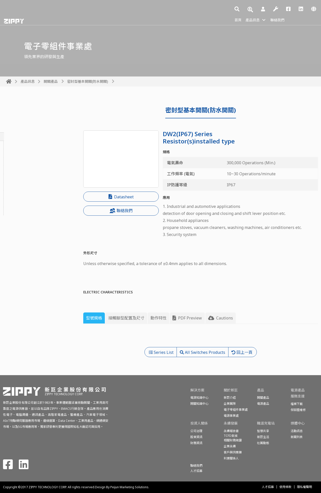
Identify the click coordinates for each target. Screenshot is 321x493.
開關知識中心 (199, 403)
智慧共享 (263, 431)
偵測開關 (14, 211)
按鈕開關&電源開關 (23, 161)
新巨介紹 (230, 397)
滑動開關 (14, 178)
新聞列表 (297, 437)
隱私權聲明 (304, 487)
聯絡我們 (282, 19)
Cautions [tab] (220, 318)
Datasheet (121, 197)
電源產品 (263, 403)
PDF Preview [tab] (187, 318)
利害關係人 (231, 458)
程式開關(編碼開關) (23, 203)
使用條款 (285, 487)
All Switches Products (33, 122)
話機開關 (14, 194)
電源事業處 (231, 416)
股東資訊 (196, 437)
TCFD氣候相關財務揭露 (233, 438)
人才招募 (268, 487)
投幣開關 (14, 170)
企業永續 (230, 446)
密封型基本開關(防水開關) (87, 81)
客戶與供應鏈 (233, 452)
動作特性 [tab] (158, 318)
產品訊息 (255, 19)
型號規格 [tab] (94, 318)
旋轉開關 (14, 153)
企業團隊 (230, 403)
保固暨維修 (298, 410)
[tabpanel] (200, 337)
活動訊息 (297, 431)
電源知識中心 (199, 397)
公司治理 (196, 431)
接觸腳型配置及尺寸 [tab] (126, 318)
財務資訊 (196, 443)
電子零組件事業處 (236, 409)
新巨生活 (263, 437)
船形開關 (14, 186)
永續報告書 (231, 431)
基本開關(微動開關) (23, 145)
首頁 (238, 19)
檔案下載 (297, 404)
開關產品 (51, 81)
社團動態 (263, 443)
